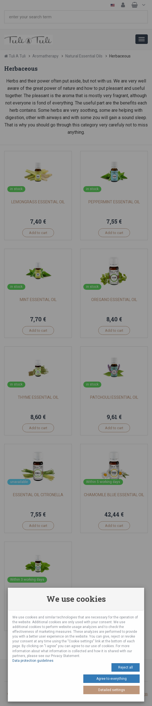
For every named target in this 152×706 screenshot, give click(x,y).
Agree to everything (111, 679)
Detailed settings (111, 690)
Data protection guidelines (32, 661)
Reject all (125, 667)
